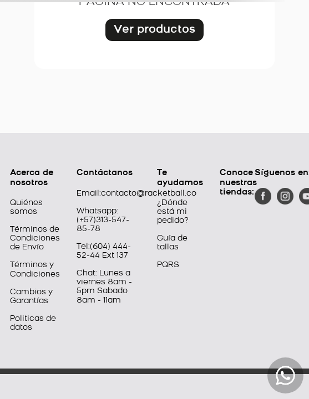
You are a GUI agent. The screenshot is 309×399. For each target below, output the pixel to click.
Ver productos (154, 29)
